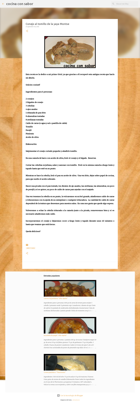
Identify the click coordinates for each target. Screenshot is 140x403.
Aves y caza (31, 248)
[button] (27, 31)
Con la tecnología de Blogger (70, 395)
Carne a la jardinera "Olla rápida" (56, 298)
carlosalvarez (76, 400)
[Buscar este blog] (126, 3)
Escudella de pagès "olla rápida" (55, 335)
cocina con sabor (19, 4)
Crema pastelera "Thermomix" (55, 372)
